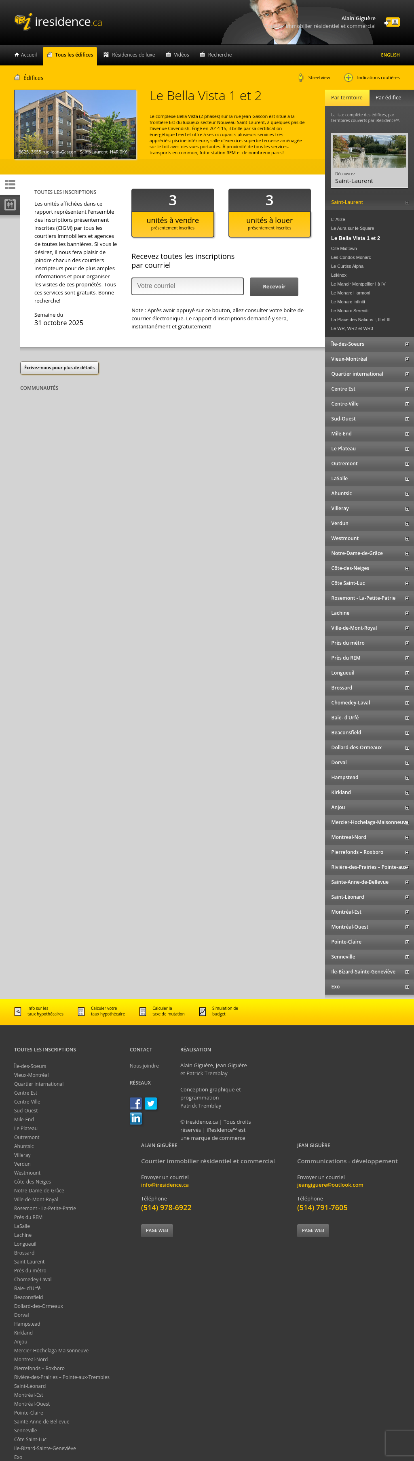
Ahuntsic (24, 1146)
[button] (274, 286)
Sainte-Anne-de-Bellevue (42, 1421)
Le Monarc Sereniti (349, 310)
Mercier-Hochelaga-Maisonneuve (51, 1350)
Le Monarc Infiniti (348, 301)
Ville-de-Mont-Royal (36, 1199)
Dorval (21, 1315)
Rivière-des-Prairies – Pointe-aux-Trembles (62, 1377)
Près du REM (28, 1217)
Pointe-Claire (28, 1412)
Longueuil (25, 1243)
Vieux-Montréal (31, 1075)
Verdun (22, 1163)
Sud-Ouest (26, 1110)
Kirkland (23, 1332)
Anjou (20, 1341)
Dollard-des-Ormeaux (38, 1306)
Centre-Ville (27, 1101)
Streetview (314, 77)
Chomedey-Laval (33, 1279)
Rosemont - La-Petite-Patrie (45, 1208)
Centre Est (25, 1092)
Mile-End (24, 1119)
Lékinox (338, 275)
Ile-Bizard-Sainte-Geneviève (45, 1448)
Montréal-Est (28, 1395)
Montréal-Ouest (32, 1403)
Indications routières (372, 77)
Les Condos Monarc (351, 257)
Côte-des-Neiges (32, 1181)
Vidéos (181, 54)
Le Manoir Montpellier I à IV (358, 284)
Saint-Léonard (30, 1386)
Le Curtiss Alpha (347, 266)
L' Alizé (338, 219)
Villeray (22, 1155)
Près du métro (30, 1270)
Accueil (29, 54)
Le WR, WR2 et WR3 (352, 328)
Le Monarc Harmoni (350, 292)
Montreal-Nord (31, 1359)
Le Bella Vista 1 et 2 (355, 238)
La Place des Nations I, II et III (361, 319)
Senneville (25, 1430)
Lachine (23, 1235)
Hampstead (27, 1323)
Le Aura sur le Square (352, 228)
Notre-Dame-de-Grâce (39, 1190)
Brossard (24, 1252)
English (390, 55)
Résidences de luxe (133, 54)
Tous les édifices (74, 54)
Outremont (27, 1137)
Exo (18, 1457)
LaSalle (22, 1226)
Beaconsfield (28, 1297)
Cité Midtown (344, 248)
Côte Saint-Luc (30, 1439)
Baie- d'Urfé (27, 1288)
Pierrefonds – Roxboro (39, 1368)
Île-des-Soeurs (30, 1066)
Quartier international (38, 1084)
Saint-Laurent (29, 1261)
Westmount (27, 1172)
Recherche (220, 54)
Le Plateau (26, 1128)
